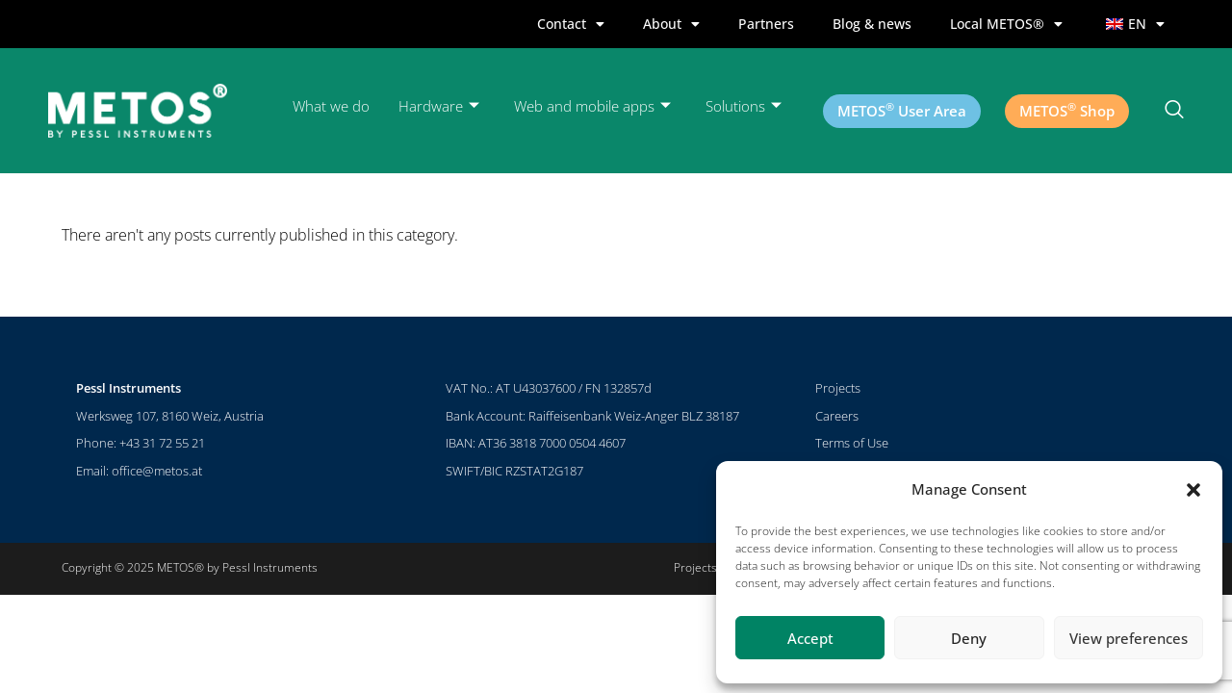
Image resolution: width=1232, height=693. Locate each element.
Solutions (744, 106)
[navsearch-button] (1174, 110)
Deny (969, 638)
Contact (570, 24)
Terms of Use (851, 442)
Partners (766, 23)
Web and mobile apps (592, 106)
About (671, 24)
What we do (331, 106)
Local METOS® (1006, 24)
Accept (810, 638)
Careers (837, 415)
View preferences (1128, 638)
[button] (1193, 490)
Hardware (438, 106)
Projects (837, 388)
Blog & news (872, 23)
